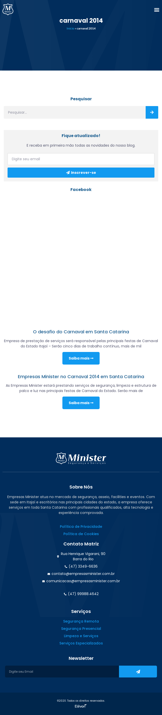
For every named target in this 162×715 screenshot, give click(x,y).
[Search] (152, 112)
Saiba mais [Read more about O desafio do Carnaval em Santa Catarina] (81, 358)
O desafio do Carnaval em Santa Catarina (81, 332)
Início (70, 28)
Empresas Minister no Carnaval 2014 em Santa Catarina (81, 376)
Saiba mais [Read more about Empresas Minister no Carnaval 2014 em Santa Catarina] (81, 402)
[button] (156, 9)
